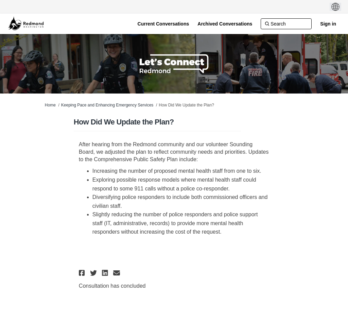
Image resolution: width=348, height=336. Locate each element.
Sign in (328, 24)
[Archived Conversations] (225, 24)
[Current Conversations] (163, 24)
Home (50, 105)
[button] (83, 272)
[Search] (286, 23)
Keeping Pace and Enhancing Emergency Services (107, 105)
